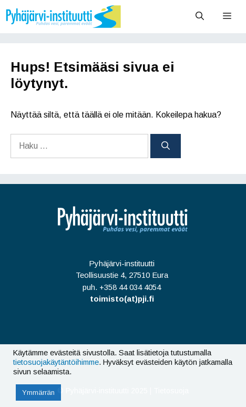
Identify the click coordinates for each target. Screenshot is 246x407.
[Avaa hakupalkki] (199, 16)
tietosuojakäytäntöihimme (56, 362)
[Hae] (165, 146)
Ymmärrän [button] (38, 392)
